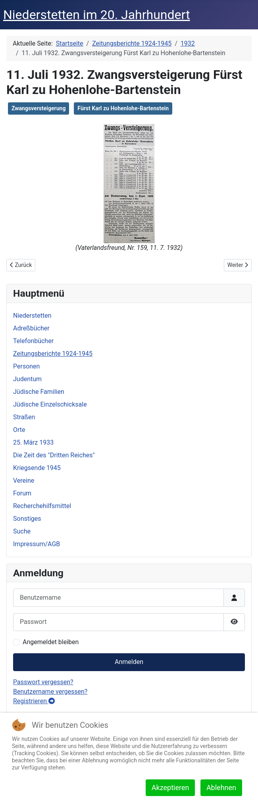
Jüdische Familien (38, 391)
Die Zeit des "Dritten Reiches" (54, 455)
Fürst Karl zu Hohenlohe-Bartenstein (123, 108)
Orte (19, 430)
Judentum (27, 379)
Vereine (23, 480)
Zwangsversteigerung (38, 108)
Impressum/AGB (36, 544)
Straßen (24, 417)
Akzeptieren (170, 787)
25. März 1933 (33, 442)
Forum (22, 493)
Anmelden (129, 662)
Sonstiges (27, 518)
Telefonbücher (33, 341)
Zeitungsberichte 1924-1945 (52, 353)
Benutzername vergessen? (50, 691)
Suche (22, 531)
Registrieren (34, 701)
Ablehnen (221, 787)
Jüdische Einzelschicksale (50, 404)
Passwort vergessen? (43, 682)
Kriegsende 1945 (37, 468)
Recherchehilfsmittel (42, 506)
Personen (26, 366)
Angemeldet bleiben (51, 642)
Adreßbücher (31, 328)
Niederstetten (32, 315)
